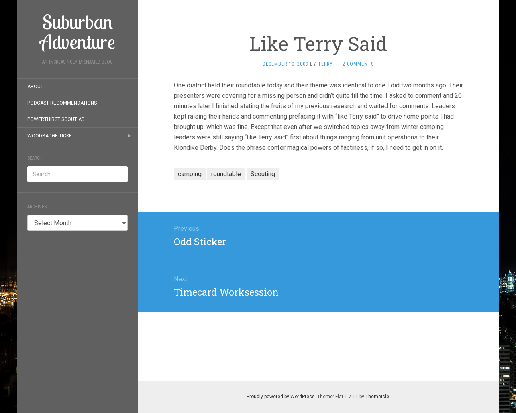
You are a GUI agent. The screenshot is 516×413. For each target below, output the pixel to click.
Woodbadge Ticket (51, 136)
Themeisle (377, 396)
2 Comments (358, 64)
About (35, 86)
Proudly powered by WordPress (281, 396)
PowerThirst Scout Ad (56, 119)
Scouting (263, 174)
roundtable (226, 174)
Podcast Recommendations (62, 103)
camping (190, 174)
